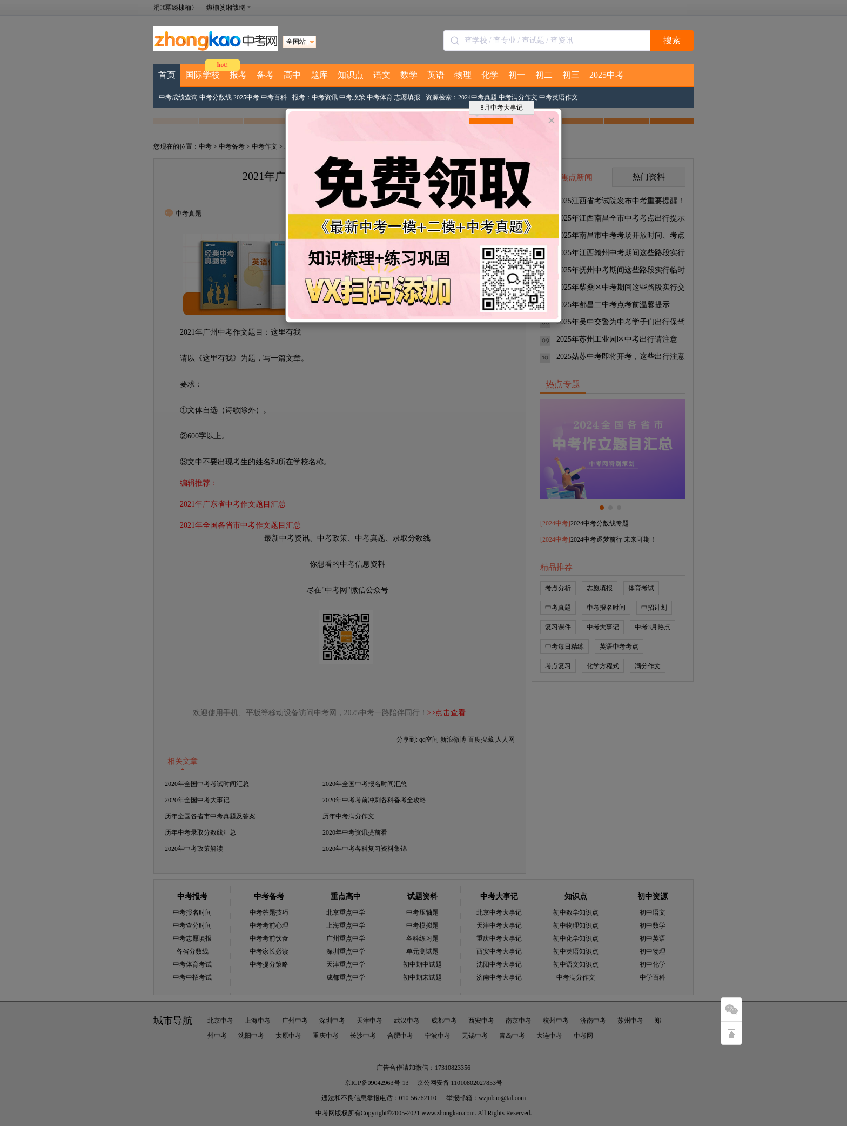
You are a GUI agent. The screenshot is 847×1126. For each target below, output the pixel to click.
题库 (319, 74)
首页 (167, 74)
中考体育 (380, 97)
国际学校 (202, 74)
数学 (409, 74)
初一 (517, 74)
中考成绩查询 (178, 97)
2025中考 (606, 74)
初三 (571, 74)
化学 (490, 74)
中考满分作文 (518, 97)
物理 (463, 74)
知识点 (351, 74)
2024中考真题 (477, 97)
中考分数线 (215, 97)
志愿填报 (407, 97)
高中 (292, 74)
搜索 (672, 40)
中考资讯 (325, 97)
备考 (265, 74)
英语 (436, 74)
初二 (544, 74)
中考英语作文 (558, 97)
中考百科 (274, 97)
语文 (382, 74)
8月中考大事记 (499, 109)
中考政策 (352, 97)
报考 (238, 74)
